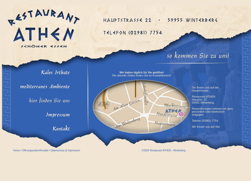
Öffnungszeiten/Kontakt (35, 150)
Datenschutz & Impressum (65, 150)
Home (16, 150)
